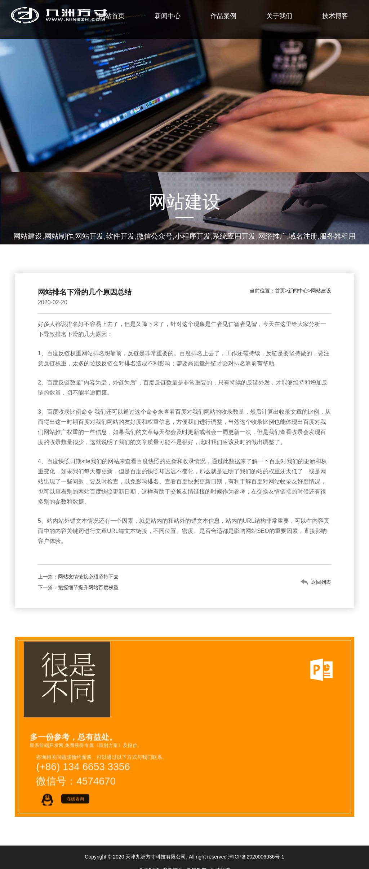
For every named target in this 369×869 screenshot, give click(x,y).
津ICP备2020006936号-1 (256, 843)
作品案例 (223, 15)
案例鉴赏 (173, 857)
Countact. (144, 824)
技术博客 (335, 15)
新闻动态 (196, 857)
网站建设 (321, 291)
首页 (280, 291)
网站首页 (112, 15)
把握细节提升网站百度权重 (88, 587)
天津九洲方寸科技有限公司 (155, 843)
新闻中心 (168, 15)
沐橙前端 (220, 857)
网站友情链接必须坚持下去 (88, 576)
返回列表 (321, 582)
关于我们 (279, 15)
